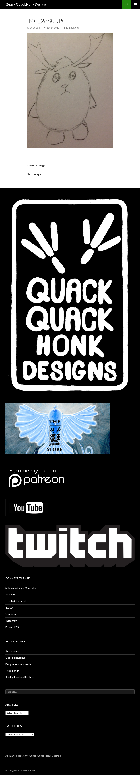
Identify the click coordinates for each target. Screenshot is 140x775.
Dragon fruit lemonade (18, 664)
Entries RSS (12, 627)
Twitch (9, 607)
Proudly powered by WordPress (20, 770)
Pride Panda (12, 670)
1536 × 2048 (53, 27)
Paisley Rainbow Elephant (20, 677)
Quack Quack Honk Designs (26, 4)
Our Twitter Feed (15, 601)
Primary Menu (135, 4)
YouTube (10, 614)
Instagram (11, 620)
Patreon (10, 594)
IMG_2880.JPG (71, 27)
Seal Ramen (12, 651)
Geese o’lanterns (15, 657)
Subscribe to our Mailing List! (21, 587)
